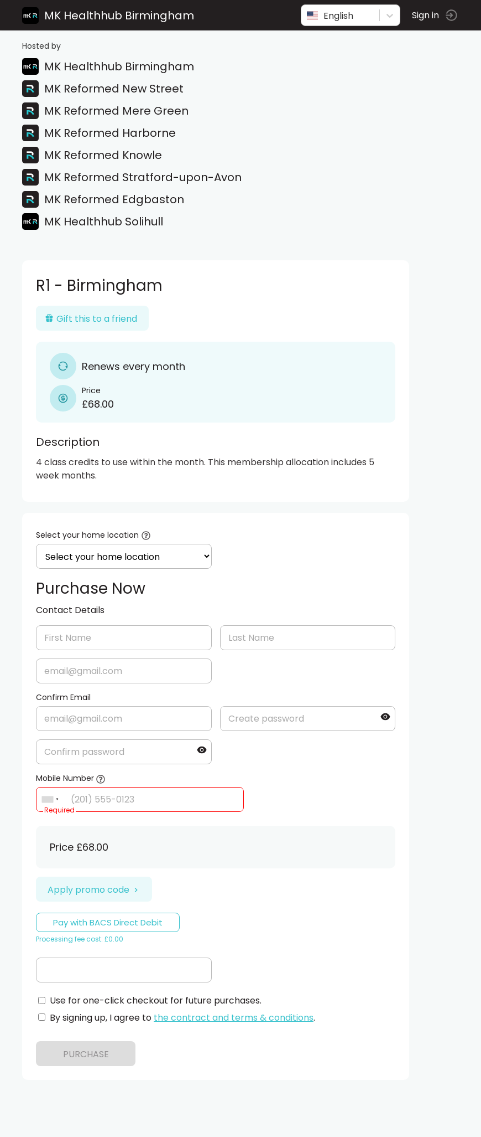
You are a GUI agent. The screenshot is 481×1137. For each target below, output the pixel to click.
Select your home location (87, 535)
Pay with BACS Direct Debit (108, 922)
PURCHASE (86, 1054)
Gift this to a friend (91, 318)
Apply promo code (94, 889)
